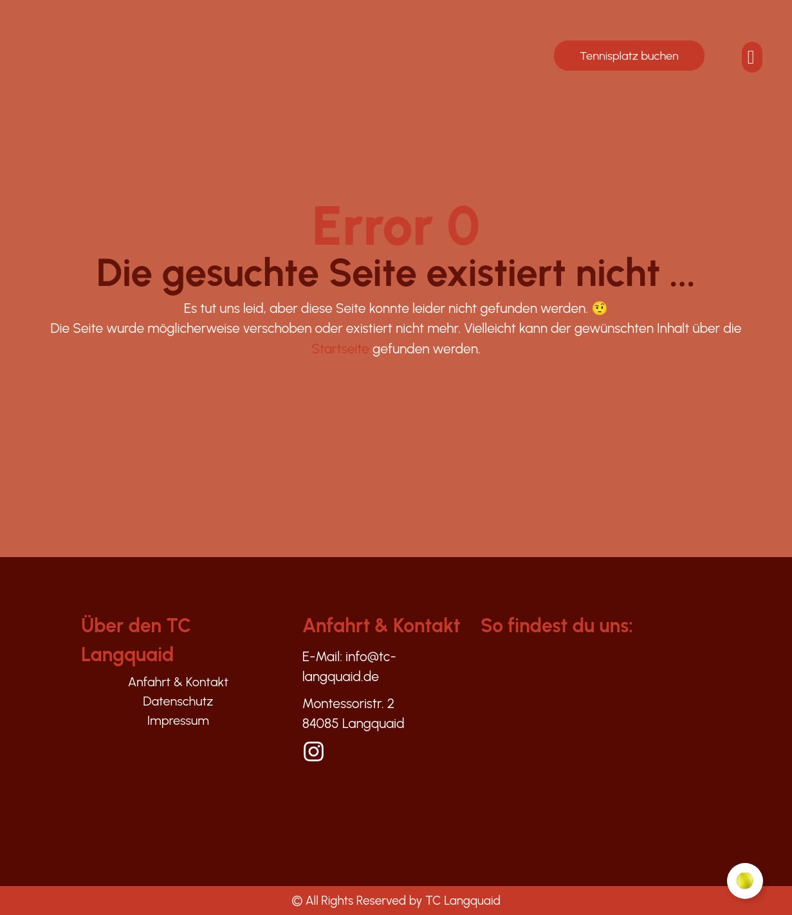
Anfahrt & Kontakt (178, 681)
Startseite (340, 349)
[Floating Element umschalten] (745, 881)
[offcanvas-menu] (751, 57)
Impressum (178, 720)
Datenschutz (178, 701)
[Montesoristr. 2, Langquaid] (610, 749)
